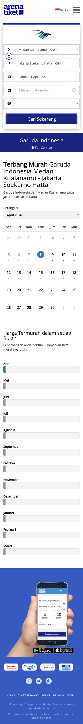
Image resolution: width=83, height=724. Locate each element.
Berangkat (10, 208)
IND (64, 10)
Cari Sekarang (41, 119)
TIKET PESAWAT (28, 695)
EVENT (45, 695)
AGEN (70, 695)
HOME (10, 695)
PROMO (58, 695)
